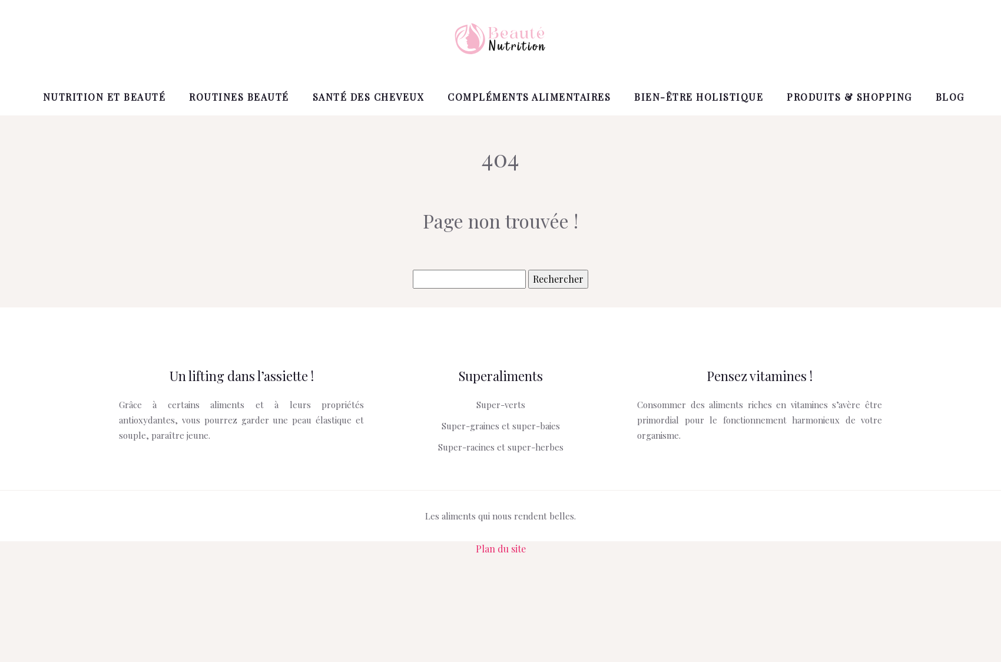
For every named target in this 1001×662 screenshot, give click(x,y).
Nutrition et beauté (104, 97)
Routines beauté (239, 97)
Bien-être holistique (698, 97)
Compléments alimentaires (529, 97)
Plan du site (501, 548)
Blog (950, 97)
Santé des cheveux (369, 97)
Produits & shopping (849, 97)
